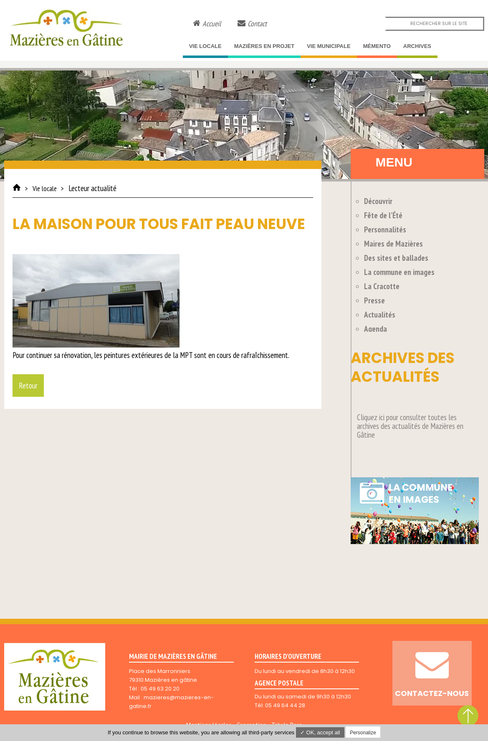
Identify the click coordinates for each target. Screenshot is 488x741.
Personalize (363, 733)
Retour (28, 386)
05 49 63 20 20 (160, 689)
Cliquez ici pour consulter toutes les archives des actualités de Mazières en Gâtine (410, 426)
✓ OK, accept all (320, 732)
